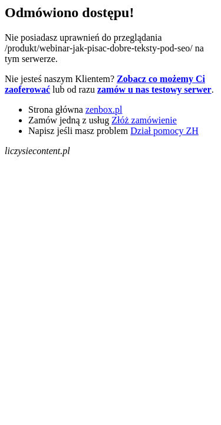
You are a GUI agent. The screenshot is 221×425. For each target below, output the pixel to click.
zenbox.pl (104, 109)
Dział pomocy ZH (164, 131)
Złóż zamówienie (144, 120)
